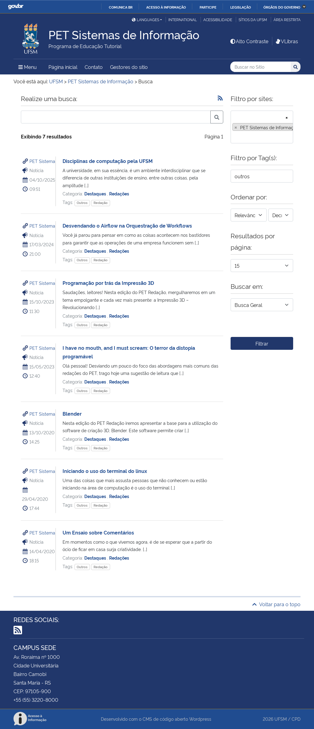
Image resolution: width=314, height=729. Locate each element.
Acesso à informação (166, 7)
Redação (101, 202)
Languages (145, 19)
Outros (82, 202)
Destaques (95, 193)
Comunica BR (120, 7)
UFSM (280, 719)
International (182, 19)
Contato (94, 66)
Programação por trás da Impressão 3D (108, 282)
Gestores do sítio (129, 66)
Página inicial (62, 66)
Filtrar (261, 343)
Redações (119, 193)
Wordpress (200, 719)
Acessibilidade (217, 19)
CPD (296, 719)
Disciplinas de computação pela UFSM (108, 160)
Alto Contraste (249, 41)
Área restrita (287, 19)
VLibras (286, 41)
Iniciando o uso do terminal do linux (105, 470)
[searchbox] (234, 136)
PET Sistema (42, 161)
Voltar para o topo (276, 604)
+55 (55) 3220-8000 (35, 699)
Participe (208, 7)
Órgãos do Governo (281, 7)
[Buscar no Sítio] (260, 67)
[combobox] (262, 127)
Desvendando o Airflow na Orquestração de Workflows (127, 225)
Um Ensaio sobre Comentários (98, 532)
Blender (72, 413)
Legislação (240, 7)
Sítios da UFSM (253, 19)
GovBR (15, 6)
